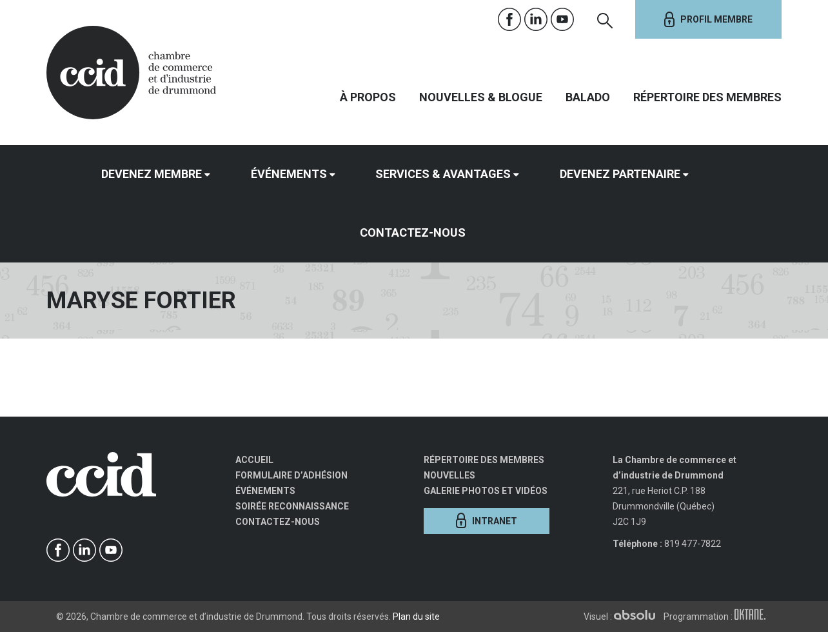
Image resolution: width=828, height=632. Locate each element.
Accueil (254, 460)
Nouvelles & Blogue (480, 97)
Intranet (486, 520)
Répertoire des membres (707, 97)
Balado (588, 97)
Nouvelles (449, 475)
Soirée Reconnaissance (292, 506)
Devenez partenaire (620, 174)
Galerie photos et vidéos (485, 491)
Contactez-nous (413, 232)
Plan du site (416, 616)
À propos (368, 97)
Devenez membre (151, 174)
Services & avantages (443, 174)
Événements (289, 174)
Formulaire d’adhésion (291, 475)
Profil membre (708, 19)
